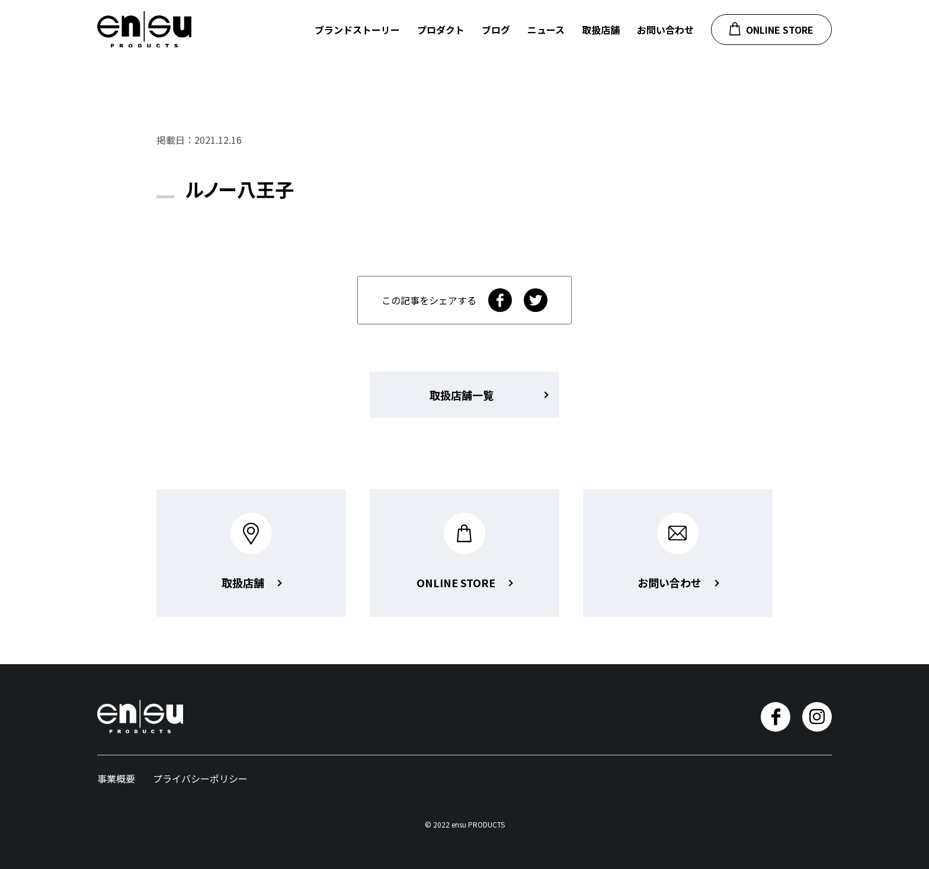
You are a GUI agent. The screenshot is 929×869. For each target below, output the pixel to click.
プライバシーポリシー (200, 778)
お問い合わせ (665, 29)
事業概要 (116, 778)
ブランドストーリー (357, 29)
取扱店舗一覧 (462, 395)
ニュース (546, 29)
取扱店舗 (601, 29)
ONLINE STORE (771, 29)
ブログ (496, 29)
